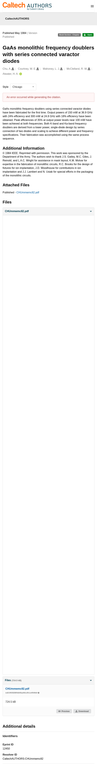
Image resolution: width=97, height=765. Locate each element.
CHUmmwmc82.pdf (28, 192)
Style (6, 86)
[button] (48, 211)
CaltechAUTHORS (17, 18)
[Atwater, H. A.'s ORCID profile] (20, 74)
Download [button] (82, 711)
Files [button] (48, 680)
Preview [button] (64, 711)
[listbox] (23, 87)
